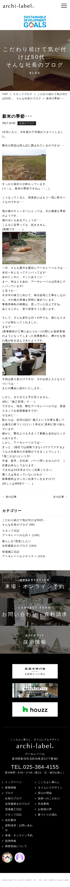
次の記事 (60, 496)
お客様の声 (45, 809)
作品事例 (43, 803)
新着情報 (10, 787)
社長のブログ (27, 123)
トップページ (13, 782)
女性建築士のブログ (17, 803)
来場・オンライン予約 (19, 835)
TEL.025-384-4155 (35, 767)
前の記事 (9, 496)
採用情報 (10, 840)
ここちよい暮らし (49, 782)
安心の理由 (45, 792)
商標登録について (16, 846)
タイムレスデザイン (50, 787)
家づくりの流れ (47, 814)
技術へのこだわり (49, 798)
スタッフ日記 (13, 814)
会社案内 (10, 820)
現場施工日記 (13, 809)
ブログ (9, 792)
